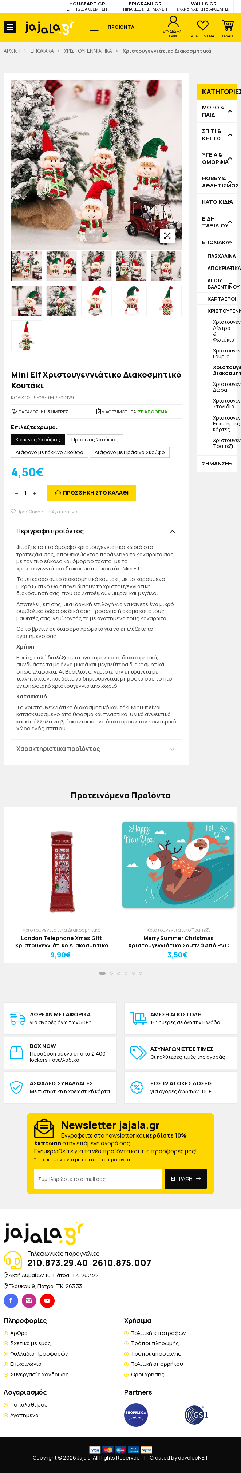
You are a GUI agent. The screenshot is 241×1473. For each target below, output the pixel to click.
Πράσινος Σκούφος (94, 439)
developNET (193, 1457)
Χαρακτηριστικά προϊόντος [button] (58, 748)
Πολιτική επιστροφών (158, 1333)
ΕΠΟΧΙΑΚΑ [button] (215, 242)
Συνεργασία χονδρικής (39, 1374)
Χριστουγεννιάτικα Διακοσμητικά (62, 930)
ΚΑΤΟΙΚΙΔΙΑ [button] (217, 202)
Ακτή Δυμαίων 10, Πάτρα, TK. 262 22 (54, 1275)
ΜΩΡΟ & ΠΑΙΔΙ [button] (213, 111)
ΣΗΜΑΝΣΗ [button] (215, 463)
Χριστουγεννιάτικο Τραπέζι (225, 443)
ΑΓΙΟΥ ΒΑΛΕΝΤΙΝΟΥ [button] (222, 283)
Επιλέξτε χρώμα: (34, 427)
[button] (227, 29)
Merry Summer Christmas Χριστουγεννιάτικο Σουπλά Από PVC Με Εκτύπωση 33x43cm (178, 942)
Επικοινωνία (26, 1364)
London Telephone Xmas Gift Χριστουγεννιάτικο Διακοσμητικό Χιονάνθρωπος (61, 942)
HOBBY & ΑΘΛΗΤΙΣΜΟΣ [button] (217, 182)
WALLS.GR (204, 6)
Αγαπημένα (24, 1415)
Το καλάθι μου (29, 1404)
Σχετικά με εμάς (30, 1343)
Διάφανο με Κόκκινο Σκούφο (49, 452)
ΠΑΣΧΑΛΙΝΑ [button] (222, 256)
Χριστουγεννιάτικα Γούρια (225, 353)
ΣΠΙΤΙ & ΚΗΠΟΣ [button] (211, 135)
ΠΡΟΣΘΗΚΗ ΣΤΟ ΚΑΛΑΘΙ (96, 492)
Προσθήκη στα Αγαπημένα (44, 512)
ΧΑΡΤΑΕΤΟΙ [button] (222, 298)
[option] (26, 266)
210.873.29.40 (57, 1262)
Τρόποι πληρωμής (155, 1343)
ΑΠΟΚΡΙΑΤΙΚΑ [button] (222, 268)
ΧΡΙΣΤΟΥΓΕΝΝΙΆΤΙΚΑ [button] (222, 310)
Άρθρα (19, 1333)
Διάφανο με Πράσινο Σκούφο (130, 452)
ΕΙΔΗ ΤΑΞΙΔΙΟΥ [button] (215, 222)
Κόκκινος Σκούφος (38, 439)
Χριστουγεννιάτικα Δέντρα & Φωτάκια (225, 330)
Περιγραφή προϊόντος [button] (50, 531)
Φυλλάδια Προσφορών (39, 1353)
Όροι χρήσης (148, 1374)
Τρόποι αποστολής (156, 1353)
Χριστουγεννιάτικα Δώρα (225, 386)
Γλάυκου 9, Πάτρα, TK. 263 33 (45, 1286)
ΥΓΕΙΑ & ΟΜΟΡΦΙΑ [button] (215, 158)
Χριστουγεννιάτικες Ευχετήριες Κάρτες (225, 423)
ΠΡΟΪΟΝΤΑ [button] (121, 27)
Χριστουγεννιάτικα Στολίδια (225, 403)
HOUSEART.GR (87, 6)
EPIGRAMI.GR (145, 6)
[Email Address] (98, 1179)
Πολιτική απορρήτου (157, 1364)
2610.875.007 (121, 1262)
